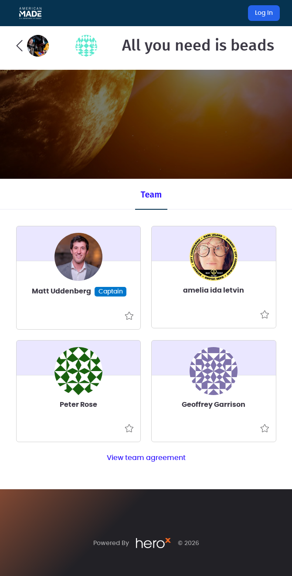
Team (151, 194)
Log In (264, 13)
